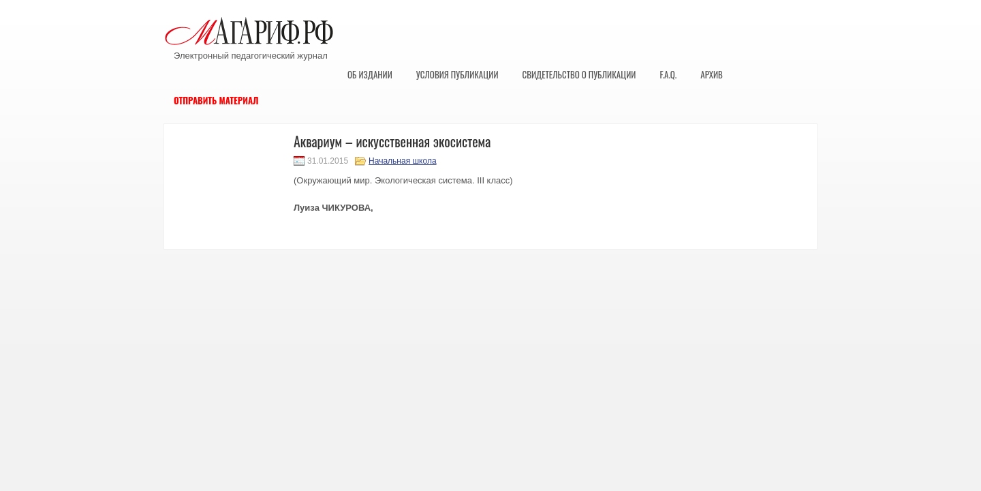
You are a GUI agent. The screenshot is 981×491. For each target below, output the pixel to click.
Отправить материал (216, 100)
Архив (711, 74)
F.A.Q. (667, 74)
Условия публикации (457, 74)
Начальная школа (403, 161)
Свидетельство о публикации (579, 74)
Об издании (369, 74)
